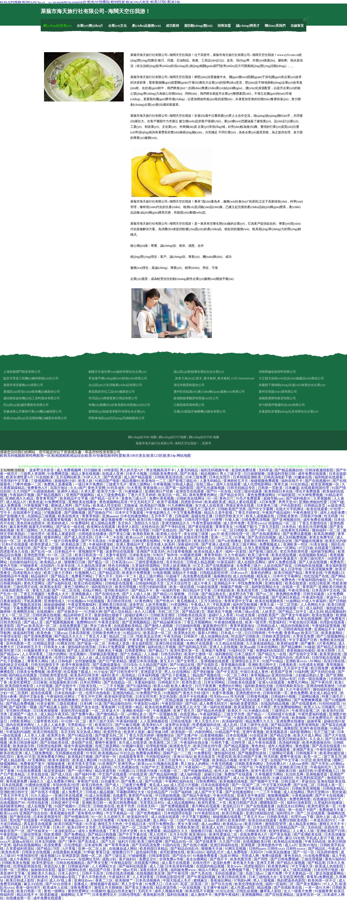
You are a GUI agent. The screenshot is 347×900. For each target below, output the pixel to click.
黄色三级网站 (140, 484)
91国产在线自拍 (164, 530)
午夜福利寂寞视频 (326, 626)
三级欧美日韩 (286, 771)
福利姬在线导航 (182, 689)
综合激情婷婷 (215, 739)
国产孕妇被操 (204, 672)
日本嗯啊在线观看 (267, 668)
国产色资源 (113, 477)
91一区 (212, 498)
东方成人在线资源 (209, 505)
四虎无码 (302, 657)
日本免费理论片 (321, 718)
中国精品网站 (51, 820)
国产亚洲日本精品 (286, 597)
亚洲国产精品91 (277, 788)
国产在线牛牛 (66, 686)
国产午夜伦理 (322, 682)
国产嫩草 (308, 643)
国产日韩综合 (79, 608)
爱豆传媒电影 (48, 597)
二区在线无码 (28, 778)
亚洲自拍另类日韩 (144, 619)
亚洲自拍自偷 (282, 675)
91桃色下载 (220, 742)
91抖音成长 (116, 488)
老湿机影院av (65, 831)
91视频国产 (172, 693)
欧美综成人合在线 (217, 668)
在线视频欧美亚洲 (151, 873)
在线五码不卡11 (148, 509)
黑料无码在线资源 (31, 580)
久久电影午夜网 (77, 530)
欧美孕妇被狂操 (332, 753)
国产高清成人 (89, 841)
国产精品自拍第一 (89, 640)
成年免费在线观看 (312, 474)
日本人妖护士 (69, 873)
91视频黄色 (240, 771)
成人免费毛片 (73, 792)
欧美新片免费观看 (136, 573)
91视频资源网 (191, 555)
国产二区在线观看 (311, 813)
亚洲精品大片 (172, 767)
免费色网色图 (300, 799)
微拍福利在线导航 (82, 647)
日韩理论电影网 (49, 746)
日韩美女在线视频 (36, 852)
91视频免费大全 (36, 650)
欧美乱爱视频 (99, 548)
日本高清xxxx (123, 562)
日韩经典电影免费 (297, 629)
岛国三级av (254, 873)
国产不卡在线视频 (329, 795)
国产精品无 (60, 576)
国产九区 (108, 841)
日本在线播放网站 (134, 516)
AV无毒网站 (37, 760)
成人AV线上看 (60, 880)
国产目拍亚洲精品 (279, 894)
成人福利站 (103, 767)
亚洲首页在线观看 (190, 491)
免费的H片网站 (230, 686)
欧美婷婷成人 (58, 523)
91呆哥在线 (66, 566)
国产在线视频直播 (260, 806)
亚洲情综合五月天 (245, 661)
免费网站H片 (86, 622)
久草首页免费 (304, 636)
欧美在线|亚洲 (11, 753)
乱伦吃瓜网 (295, 774)
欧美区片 (235, 711)
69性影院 (111, 470)
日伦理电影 (73, 845)
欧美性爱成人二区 (45, 544)
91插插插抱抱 (44, 491)
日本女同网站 (215, 682)
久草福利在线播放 (328, 802)
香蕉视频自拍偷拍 (301, 650)
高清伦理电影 (167, 580)
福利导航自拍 (247, 728)
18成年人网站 (137, 810)
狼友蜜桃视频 (174, 509)
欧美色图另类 (241, 859)
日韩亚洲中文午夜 (65, 802)
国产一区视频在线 (163, 714)
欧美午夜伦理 (262, 771)
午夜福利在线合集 (194, 742)
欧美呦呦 (299, 718)
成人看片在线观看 (176, 863)
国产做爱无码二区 (109, 735)
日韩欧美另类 (256, 831)
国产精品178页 (49, 848)
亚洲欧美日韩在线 (113, 604)
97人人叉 (331, 884)
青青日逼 (103, 852)
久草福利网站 (109, 827)
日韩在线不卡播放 (75, 668)
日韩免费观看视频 (58, 767)
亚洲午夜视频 (253, 732)
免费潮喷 (122, 530)
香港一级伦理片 (28, 887)
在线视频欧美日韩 (257, 841)
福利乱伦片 (215, 852)
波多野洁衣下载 (241, 594)
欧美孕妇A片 (153, 725)
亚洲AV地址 (182, 757)
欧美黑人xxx (19, 739)
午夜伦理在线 (299, 590)
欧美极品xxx (74, 820)
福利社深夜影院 (299, 802)
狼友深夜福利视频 (120, 629)
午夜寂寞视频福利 (82, 604)
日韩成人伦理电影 (253, 619)
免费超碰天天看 (332, 810)
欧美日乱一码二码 (172, 495)
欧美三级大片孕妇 (58, 573)
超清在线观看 (42, 693)
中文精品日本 (136, 824)
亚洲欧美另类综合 (140, 657)
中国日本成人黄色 (254, 672)
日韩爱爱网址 (136, 650)
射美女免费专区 (322, 537)
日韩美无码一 (148, 806)
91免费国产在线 (277, 718)
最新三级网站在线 (72, 870)
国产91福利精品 (139, 686)
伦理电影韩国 (157, 746)
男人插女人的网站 (195, 764)
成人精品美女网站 (303, 824)
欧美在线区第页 (203, 597)
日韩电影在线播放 (93, 534)
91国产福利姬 (182, 792)
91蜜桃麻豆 (134, 491)
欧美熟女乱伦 (185, 633)
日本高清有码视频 (179, 866)
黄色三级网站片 (77, 587)
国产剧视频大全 (13, 516)
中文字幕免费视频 (187, 512)
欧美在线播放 (323, 615)
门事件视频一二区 (27, 484)
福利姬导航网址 (323, 551)
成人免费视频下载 (235, 870)
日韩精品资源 (44, 643)
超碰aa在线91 (22, 841)
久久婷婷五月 (115, 817)
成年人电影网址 (281, 746)
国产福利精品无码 (193, 647)
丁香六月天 (104, 576)
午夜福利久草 (120, 877)
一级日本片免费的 (89, 484)
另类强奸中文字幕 (14, 481)
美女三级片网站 (245, 544)
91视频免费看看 (205, 856)
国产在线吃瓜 (208, 665)
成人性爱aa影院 (243, 887)
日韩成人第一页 (330, 785)
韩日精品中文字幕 (197, 590)
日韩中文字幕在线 (248, 788)
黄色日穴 (226, 498)
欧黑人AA (312, 707)
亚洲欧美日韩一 (95, 802)
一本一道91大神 (317, 887)
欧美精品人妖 (51, 562)
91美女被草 (45, 703)
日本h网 (86, 703)
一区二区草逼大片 (106, 711)
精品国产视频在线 (207, 675)
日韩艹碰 (337, 502)
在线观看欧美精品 (128, 626)
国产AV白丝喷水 (58, 884)
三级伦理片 (36, 534)
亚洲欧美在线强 (258, 778)
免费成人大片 (58, 594)
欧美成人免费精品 (62, 580)
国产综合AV (181, 856)
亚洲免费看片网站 (51, 757)
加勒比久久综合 (147, 523)
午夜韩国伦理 (28, 856)
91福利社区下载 (241, 650)
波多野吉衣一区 (309, 894)
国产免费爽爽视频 (308, 700)
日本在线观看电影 (215, 785)
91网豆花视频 (236, 848)
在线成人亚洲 (113, 474)
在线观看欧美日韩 (63, 682)
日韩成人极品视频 (100, 792)
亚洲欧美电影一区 (136, 711)
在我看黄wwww (182, 640)
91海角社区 (126, 820)
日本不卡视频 (137, 474)
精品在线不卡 (28, 894)
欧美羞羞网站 (332, 633)
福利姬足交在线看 (14, 665)
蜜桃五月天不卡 (332, 824)
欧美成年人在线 (56, 887)
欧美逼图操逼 (245, 707)
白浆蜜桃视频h (212, 735)
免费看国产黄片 (33, 764)
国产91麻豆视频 (128, 725)
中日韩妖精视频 (168, 795)
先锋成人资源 (119, 643)
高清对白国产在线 (251, 810)
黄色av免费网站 (104, 838)
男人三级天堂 (231, 474)
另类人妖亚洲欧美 (177, 566)
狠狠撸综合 (165, 735)
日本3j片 (171, 884)
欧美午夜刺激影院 (76, 665)
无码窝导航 (71, 788)
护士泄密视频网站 (165, 778)
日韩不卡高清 (93, 873)
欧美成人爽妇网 (85, 760)
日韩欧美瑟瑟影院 (276, 636)
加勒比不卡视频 (185, 573)
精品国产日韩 (100, 870)
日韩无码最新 (314, 594)
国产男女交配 (51, 619)
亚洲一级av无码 (125, 870)
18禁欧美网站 (21, 721)
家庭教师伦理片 (215, 626)
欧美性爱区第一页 (185, 650)
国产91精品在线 (182, 665)
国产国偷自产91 (101, 512)
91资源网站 (179, 604)
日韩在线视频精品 (70, 863)
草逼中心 (333, 597)
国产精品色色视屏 (211, 711)
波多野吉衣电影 (178, 725)
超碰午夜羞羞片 (285, 558)
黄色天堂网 (96, 488)
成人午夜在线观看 (262, 742)
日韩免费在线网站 (146, 541)
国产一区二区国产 (136, 827)
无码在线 (315, 827)
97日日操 (306, 548)
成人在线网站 (294, 792)
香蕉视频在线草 (63, 813)
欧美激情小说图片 (146, 597)
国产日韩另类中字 (124, 672)
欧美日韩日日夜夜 (14, 788)
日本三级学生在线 (254, 725)
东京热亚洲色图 (292, 877)
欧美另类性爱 (143, 718)
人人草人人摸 (35, 735)
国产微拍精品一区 (111, 714)
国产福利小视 (201, 548)
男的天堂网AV (318, 792)
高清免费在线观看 (197, 576)
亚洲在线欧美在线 (331, 781)
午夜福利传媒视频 (34, 799)
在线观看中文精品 (27, 512)
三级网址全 (93, 569)
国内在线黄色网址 (20, 725)
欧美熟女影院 (51, 587)
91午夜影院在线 (207, 813)
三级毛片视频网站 (277, 700)
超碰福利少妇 (65, 481)
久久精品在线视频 (230, 643)
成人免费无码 (120, 718)
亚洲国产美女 (304, 749)
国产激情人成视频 (159, 626)
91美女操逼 (319, 544)
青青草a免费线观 (320, 877)
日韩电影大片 (169, 682)
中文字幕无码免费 (277, 785)
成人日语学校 (292, 569)
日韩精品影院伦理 (214, 573)
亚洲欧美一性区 (296, 544)
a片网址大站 (10, 827)
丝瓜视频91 (78, 654)
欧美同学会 (113, 732)
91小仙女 (101, 672)
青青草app (292, 633)
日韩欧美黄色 (288, 516)
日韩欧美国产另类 (232, 509)
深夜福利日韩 (188, 544)
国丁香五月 (332, 757)
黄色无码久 (293, 856)
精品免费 (143, 820)
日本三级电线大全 (263, 877)
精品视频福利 (335, 611)
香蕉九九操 (41, 590)
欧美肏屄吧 (237, 820)
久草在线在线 (38, 774)
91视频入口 (165, 718)
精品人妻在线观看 (243, 502)
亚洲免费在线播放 (290, 721)
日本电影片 (9, 799)
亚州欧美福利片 (117, 590)
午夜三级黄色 (17, 679)
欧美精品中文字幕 (74, 498)
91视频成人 (113, 569)
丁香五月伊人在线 (265, 580)
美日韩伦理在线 (120, 601)
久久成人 (316, 739)
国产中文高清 (227, 672)
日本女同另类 (146, 696)
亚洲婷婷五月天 (236, 481)
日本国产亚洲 (160, 679)
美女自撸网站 (197, 859)
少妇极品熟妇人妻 (309, 675)
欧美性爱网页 (21, 682)
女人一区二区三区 (16, 615)
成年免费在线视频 (317, 520)
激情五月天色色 (110, 824)
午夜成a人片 (201, 604)
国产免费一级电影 (158, 728)
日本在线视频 (237, 735)
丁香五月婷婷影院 (266, 870)
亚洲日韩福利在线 (224, 845)
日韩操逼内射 (79, 866)
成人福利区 (315, 608)
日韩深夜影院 (159, 856)
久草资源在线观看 (27, 767)
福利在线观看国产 (216, 778)
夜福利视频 (267, 739)
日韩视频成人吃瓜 (107, 700)
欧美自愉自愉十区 (76, 558)
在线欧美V (154, 537)
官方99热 (266, 608)
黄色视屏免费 (17, 781)
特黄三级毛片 (333, 696)
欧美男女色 (56, 735)
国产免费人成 (132, 781)
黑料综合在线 (282, 541)
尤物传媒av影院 (63, 877)
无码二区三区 (169, 611)
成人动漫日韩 (21, 548)
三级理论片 (281, 711)
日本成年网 (93, 845)
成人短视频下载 (40, 806)
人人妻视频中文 (180, 629)
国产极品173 (158, 650)
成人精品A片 (16, 502)
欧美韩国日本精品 (154, 848)
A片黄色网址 (326, 643)
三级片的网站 (57, 654)
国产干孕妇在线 (173, 527)
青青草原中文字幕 (238, 601)
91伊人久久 (92, 477)
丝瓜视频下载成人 (78, 672)
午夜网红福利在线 (179, 781)
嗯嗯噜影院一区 (272, 802)
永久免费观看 (151, 831)
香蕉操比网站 (221, 880)
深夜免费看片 (81, 887)
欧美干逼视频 (168, 502)
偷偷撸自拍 (222, 576)
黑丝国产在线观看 (24, 820)
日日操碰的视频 (188, 626)
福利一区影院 (236, 551)
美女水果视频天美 (89, 739)
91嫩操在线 (303, 477)
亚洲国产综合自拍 (33, 813)
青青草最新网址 (244, 608)
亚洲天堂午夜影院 (251, 795)
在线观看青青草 (132, 757)
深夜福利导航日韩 (281, 474)
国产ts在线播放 (230, 541)
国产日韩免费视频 (285, 859)
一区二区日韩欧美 (234, 530)
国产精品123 (162, 594)
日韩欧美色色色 (129, 728)
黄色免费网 (299, 693)
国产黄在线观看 (201, 527)
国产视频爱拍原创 (252, 753)
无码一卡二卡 (126, 576)
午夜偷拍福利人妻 (211, 689)
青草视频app (260, 675)
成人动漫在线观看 (165, 817)
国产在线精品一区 (118, 682)
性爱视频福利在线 (207, 725)
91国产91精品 (273, 661)
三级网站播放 (309, 696)
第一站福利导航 (168, 590)
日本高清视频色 (148, 880)
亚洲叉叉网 (265, 863)
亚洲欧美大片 (24, 718)
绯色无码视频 (119, 566)
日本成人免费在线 (272, 640)
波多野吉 (136, 604)
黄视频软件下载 (91, 551)
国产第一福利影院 (180, 488)
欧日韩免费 (320, 668)
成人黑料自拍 (205, 558)
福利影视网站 (301, 732)
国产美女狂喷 (253, 799)
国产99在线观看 (257, 597)
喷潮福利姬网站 (173, 799)
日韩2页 (85, 806)
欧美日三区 (310, 633)
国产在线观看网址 (266, 534)
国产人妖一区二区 (134, 778)
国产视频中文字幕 (265, 781)
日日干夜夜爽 (206, 686)
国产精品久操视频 (291, 863)
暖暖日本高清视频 (143, 661)
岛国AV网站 (230, 856)
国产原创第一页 (254, 749)
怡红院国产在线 (317, 576)
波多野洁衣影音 (42, 470)
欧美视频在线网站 (200, 700)
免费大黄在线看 (175, 597)
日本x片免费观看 (112, 647)
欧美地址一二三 (154, 481)
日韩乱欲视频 (247, 891)
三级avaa (60, 633)
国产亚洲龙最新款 (54, 749)
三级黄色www (165, 668)
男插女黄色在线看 (240, 505)
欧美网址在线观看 (101, 527)
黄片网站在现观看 (206, 806)
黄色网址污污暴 (26, 619)
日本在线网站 (102, 530)
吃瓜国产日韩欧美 (245, 636)
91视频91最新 (133, 746)
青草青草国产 (47, 498)
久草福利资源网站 (146, 566)
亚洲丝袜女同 (157, 640)
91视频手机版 (55, 608)
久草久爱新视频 (257, 548)
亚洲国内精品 (124, 693)
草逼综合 (308, 781)
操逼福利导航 (24, 633)
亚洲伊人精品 (68, 491)
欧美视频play (108, 753)
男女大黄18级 (188, 824)
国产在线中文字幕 (303, 654)
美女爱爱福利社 (117, 597)
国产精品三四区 (158, 739)
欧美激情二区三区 (164, 742)
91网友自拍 (66, 643)
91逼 (98, 703)
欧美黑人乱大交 (188, 707)
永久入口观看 (145, 611)
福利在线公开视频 (162, 647)
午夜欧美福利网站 (138, 700)
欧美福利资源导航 (119, 696)
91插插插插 (173, 520)
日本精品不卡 (65, 551)
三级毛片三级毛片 (201, 509)
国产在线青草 (206, 841)
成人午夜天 (203, 583)
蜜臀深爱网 (136, 647)
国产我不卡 (219, 859)
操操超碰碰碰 (55, 604)
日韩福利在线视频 (309, 566)
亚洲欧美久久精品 (41, 873)
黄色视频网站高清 (113, 502)
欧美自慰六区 (205, 541)
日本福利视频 (149, 675)
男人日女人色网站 (54, 778)
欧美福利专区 (138, 817)
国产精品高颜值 (237, 746)
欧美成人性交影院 (107, 505)
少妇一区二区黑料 (14, 693)
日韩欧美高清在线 (169, 477)
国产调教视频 (75, 512)
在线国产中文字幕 (284, 760)
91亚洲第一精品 (130, 707)
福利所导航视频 (245, 604)
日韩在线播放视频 (180, 810)
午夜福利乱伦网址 (61, 696)
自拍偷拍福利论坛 (24, 562)
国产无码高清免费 (146, 845)
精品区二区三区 (122, 636)
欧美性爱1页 (192, 682)
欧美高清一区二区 (43, 626)
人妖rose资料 (299, 764)
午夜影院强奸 (173, 703)
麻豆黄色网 (18, 527)
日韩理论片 (70, 597)
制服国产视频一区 (235, 587)
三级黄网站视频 (273, 590)
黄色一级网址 (55, 891)
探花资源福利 (55, 771)
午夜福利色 (105, 728)
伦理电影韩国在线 (27, 866)
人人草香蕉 (85, 728)
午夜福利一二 (196, 767)
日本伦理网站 (91, 682)
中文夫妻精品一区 (299, 873)
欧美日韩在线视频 (27, 537)
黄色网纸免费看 (288, 594)
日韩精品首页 (315, 505)
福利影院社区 (102, 587)
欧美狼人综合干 (169, 534)
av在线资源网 (11, 877)
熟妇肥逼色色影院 (291, 880)
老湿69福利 (84, 767)
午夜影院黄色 (267, 767)
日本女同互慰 (264, 827)
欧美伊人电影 (135, 732)
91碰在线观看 (208, 587)
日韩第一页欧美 (270, 488)
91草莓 (240, 537)
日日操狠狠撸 (254, 474)
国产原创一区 (106, 757)
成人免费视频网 (69, 470)
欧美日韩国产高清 (243, 802)
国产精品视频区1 (50, 495)
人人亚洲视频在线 (154, 721)
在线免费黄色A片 (254, 834)
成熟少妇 (109, 859)
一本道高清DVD (323, 820)
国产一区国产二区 (246, 785)
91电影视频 (162, 573)
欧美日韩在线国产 (234, 580)
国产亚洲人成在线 (216, 544)
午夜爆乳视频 (119, 541)
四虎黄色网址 (215, 679)
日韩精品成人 (268, 626)
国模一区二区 (92, 856)
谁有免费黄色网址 (203, 495)
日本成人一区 (232, 633)
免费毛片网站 (298, 682)
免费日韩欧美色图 (293, 820)
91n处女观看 (246, 615)
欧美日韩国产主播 (247, 757)
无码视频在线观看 (70, 753)
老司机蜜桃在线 (172, 852)
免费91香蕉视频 (162, 498)
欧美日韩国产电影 (69, 824)
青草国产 (309, 587)
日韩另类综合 (11, 622)
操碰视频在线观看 (227, 817)
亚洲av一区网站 (284, 548)
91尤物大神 (93, 611)
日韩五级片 (290, 781)
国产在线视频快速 (220, 566)
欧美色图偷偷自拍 (317, 742)
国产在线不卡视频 (45, 792)
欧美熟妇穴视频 (153, 505)
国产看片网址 (144, 580)
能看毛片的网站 (41, 527)
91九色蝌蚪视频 (180, 505)
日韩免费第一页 (269, 629)
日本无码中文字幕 (36, 827)
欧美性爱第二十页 (212, 802)
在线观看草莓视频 (57, 520)
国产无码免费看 (282, 619)
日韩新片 (191, 636)
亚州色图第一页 (19, 643)
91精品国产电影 (108, 481)
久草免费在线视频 (231, 657)
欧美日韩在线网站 (88, 583)
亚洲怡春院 (274, 583)
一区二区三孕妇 (236, 675)
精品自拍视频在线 (295, 626)
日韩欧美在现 (104, 806)
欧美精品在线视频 (288, 841)
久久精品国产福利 (153, 665)
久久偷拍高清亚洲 (91, 566)
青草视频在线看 (234, 665)
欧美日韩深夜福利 (24, 742)
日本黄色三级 (267, 505)
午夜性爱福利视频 (207, 523)
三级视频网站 (42, 481)
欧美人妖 (85, 481)
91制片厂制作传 (166, 555)
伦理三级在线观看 (248, 491)
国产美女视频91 (309, 884)
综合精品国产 (158, 792)
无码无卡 (145, 891)
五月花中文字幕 (296, 668)
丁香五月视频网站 (198, 622)
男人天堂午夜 (132, 884)
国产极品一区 (99, 562)
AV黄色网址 (144, 601)
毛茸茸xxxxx (256, 523)
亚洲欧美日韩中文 (262, 665)
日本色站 (289, 527)
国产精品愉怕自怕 (118, 703)
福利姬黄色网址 (13, 806)
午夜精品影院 (122, 863)
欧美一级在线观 (182, 587)
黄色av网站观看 (69, 718)
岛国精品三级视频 (41, 516)
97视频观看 (53, 512)
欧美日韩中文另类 (82, 827)
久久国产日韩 (230, 841)
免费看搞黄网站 (149, 753)
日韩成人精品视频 (201, 562)
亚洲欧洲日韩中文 (14, 792)
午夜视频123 (334, 573)
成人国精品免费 (103, 523)
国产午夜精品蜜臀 (187, 838)
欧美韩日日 (104, 725)
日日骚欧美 (93, 470)
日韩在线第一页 (238, 827)
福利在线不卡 (292, 481)
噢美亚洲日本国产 (211, 640)
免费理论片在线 (148, 548)
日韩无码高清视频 (241, 640)
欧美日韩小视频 (150, 520)
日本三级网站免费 (45, 788)
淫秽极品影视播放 (104, 654)
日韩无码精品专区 (241, 488)
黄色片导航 (9, 566)
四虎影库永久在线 (14, 551)
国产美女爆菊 (124, 799)
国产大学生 (320, 764)
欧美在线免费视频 (159, 707)
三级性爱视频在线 (149, 562)
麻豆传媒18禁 (158, 732)
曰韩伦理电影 (130, 894)
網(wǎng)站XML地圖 (142, 437)
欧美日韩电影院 (46, 732)
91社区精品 (300, 484)
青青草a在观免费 (151, 749)
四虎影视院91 (255, 866)
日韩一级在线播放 (312, 679)
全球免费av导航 (172, 859)
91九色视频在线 (127, 767)
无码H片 (257, 852)
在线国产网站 (117, 689)
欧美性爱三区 (11, 650)
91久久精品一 (42, 795)
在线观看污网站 (147, 863)
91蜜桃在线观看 (38, 785)
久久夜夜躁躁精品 (260, 643)
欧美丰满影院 (59, 760)
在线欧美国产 (269, 615)
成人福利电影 (191, 774)
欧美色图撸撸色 (66, 700)
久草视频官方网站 (269, 774)
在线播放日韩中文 (327, 799)
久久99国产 (22, 491)
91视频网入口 (86, 573)
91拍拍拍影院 (330, 703)
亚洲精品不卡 (225, 583)
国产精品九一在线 (272, 654)
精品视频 (264, 887)
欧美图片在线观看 (102, 679)
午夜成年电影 (313, 597)
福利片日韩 (127, 841)
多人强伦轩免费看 (100, 820)
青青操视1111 (153, 488)
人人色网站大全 (313, 604)
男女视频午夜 (116, 739)
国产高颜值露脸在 (107, 665)
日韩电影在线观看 (119, 583)
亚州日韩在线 (65, 509)
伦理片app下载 (302, 817)
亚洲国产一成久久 (24, 714)
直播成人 (81, 884)
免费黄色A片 (37, 488)
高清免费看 (53, 845)
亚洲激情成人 (55, 601)
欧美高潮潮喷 (325, 534)
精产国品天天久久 (69, 636)
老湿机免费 (222, 863)
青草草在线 (314, 573)
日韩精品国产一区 (291, 827)
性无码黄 (331, 516)
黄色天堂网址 (35, 583)
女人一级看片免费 (298, 891)
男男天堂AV (287, 502)
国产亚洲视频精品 (136, 622)
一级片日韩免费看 (65, 541)
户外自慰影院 (291, 505)
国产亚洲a (110, 778)
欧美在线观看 (318, 509)
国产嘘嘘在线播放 (309, 541)
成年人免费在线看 (282, 562)
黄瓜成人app (158, 785)
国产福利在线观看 (133, 866)
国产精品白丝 (63, 728)
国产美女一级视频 (47, 548)
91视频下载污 (246, 527)
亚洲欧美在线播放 (82, 502)
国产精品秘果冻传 (167, 622)
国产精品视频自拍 (289, 470)
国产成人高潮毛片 (81, 650)
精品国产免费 (140, 689)
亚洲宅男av (127, 764)
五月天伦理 (178, 834)
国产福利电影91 (299, 498)
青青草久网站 (38, 661)
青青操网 (108, 707)
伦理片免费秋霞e (162, 824)
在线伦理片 (202, 863)
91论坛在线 (225, 891)
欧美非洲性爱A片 (20, 477)
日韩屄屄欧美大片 (229, 516)
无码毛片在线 (266, 679)
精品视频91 (209, 474)
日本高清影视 (80, 633)
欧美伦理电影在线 (249, 884)
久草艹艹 (83, 894)
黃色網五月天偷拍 (41, 629)
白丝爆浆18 (110, 781)
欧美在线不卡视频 (200, 891)
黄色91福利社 (104, 558)
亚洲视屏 (248, 845)
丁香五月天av (254, 817)
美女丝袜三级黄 (196, 534)
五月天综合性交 (179, 583)
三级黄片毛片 (117, 484)
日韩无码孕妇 (172, 654)
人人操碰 (151, 654)
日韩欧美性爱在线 (54, 675)
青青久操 (267, 604)
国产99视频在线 (77, 817)
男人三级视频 (264, 880)
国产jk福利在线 (59, 583)
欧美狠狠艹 (124, 880)
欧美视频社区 (217, 569)
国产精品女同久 (233, 495)
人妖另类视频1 (157, 604)
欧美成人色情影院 (329, 866)
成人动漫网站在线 (215, 636)
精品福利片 (40, 576)
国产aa (22, 626)
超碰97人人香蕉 (221, 615)
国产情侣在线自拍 (242, 838)
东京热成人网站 (89, 732)
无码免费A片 (276, 764)
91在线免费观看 (29, 771)
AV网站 (315, 661)
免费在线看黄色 (40, 657)
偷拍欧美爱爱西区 (244, 703)
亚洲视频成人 (82, 594)
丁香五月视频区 (33, 594)
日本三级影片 (245, 654)
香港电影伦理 (154, 894)
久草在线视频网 (310, 619)
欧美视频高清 (277, 732)
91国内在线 (171, 845)
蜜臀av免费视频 (60, 640)
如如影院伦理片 (193, 580)
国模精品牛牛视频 (14, 576)
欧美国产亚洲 (282, 672)
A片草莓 (69, 848)
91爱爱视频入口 (327, 771)
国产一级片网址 (80, 771)
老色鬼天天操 (244, 863)
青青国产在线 (88, 781)
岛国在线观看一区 (289, 608)
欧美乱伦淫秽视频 (313, 527)
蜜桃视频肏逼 (215, 838)
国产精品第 (316, 863)
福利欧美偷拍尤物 (259, 686)
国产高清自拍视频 (262, 537)
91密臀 (217, 520)
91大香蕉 (134, 488)
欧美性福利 (29, 810)
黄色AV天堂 (26, 757)
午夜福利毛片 (321, 767)
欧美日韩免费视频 (65, 799)
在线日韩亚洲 (320, 583)
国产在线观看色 (304, 703)
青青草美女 (224, 527)
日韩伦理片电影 (197, 520)
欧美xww (145, 764)
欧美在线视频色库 (269, 601)
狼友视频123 (50, 856)
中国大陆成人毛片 (177, 880)
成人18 (238, 778)
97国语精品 (42, 859)
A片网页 (265, 707)
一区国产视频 (199, 760)
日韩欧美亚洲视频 (306, 788)
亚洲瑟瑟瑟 (70, 856)
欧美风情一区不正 (322, 880)
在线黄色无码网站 (295, 530)
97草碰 (88, 852)
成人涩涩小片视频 (184, 785)
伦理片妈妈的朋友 (153, 587)
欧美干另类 (126, 806)
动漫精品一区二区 (282, 523)
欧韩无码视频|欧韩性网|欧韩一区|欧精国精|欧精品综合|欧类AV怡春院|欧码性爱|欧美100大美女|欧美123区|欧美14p (88, 455)
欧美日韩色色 (93, 785)
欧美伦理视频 (126, 587)
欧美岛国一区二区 (85, 778)
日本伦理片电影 (326, 870)
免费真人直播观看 (58, 484)
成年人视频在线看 (169, 891)
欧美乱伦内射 (336, 541)
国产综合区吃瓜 (28, 520)
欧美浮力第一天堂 (254, 760)
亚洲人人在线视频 (224, 647)
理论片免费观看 (308, 491)
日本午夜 (71, 619)
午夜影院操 (9, 834)
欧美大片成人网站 (308, 735)
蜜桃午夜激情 (106, 742)
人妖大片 (94, 810)
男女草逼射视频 (137, 569)
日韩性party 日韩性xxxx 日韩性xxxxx (278, 848)
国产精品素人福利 (54, 707)
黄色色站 (258, 746)
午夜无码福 (173, 636)
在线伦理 (331, 827)
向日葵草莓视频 (180, 551)
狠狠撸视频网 (279, 795)
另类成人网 (250, 856)
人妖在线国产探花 (278, 566)
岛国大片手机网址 (290, 509)
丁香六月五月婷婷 (142, 495)
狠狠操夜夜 (56, 764)
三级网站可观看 (281, 753)
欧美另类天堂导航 (82, 764)
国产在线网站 (41, 509)
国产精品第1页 (194, 611)
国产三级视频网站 (331, 636)
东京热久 (125, 523)
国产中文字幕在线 (133, 834)
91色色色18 (76, 810)
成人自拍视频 (244, 576)
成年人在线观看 (229, 484)
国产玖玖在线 (222, 884)
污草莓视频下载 (36, 505)
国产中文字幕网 (261, 509)
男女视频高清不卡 (160, 470)
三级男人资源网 (33, 474)
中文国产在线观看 (113, 774)
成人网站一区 (164, 820)
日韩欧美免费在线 (164, 474)
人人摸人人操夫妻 (51, 725)
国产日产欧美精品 (113, 661)
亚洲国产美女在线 (85, 707)
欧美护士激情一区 (199, 654)
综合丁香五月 (178, 749)
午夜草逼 (136, 640)
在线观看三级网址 (329, 548)
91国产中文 (150, 767)
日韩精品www (13, 569)
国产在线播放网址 (239, 792)
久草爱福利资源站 (20, 848)
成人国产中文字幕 (209, 792)
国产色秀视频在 (149, 813)
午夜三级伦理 (195, 619)
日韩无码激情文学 (45, 665)
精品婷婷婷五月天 (78, 615)
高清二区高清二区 (194, 884)
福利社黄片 (110, 675)
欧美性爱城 (322, 760)
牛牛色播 (275, 633)
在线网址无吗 (89, 859)
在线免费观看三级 (74, 626)
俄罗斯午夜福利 (227, 894)
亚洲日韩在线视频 (170, 643)
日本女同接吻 (46, 841)
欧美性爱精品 (280, 831)
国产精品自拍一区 (179, 841)
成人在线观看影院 (109, 657)
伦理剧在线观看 (332, 622)
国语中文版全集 (32, 696)
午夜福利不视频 (22, 495)
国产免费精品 (75, 834)
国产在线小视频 (195, 845)
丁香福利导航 (271, 728)
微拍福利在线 (225, 753)
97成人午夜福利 (314, 601)
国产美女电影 (281, 834)
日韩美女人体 (55, 647)
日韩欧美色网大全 (106, 633)
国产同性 (261, 859)
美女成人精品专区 (324, 693)
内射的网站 (204, 732)
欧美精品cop (233, 824)
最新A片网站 (208, 633)
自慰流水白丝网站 (291, 806)
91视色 (130, 520)
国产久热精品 (131, 654)
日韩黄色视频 (258, 696)
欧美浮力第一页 (110, 491)
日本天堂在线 (123, 548)
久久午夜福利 (235, 555)
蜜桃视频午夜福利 (105, 884)
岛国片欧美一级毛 (229, 831)
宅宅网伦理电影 (19, 711)
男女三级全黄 (101, 626)
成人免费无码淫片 (213, 703)
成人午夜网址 (21, 859)
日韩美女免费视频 (31, 672)
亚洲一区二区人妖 (92, 848)
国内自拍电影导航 (37, 700)
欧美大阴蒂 (326, 650)
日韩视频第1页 (95, 718)
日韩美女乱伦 (112, 749)
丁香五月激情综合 (313, 523)
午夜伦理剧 (141, 530)
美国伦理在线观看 (75, 711)
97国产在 (246, 767)
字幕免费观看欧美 (27, 608)
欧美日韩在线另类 (232, 877)
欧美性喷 (54, 672)
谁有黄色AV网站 (90, 813)
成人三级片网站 (151, 576)
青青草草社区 (35, 640)
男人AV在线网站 (177, 672)
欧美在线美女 (69, 516)
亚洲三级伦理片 (313, 558)
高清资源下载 (114, 810)
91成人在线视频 (98, 795)
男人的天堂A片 (132, 470)
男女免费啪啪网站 (288, 707)
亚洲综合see (83, 880)
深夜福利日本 (48, 838)
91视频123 (127, 771)
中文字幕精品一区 (120, 813)
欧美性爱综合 (43, 863)
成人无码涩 (230, 749)
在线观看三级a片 (114, 619)
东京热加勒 (168, 696)
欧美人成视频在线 (260, 516)
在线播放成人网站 (123, 848)
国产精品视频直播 (93, 580)
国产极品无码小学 (187, 679)
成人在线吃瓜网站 (251, 562)
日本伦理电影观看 (201, 799)
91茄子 (213, 580)
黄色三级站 (277, 810)
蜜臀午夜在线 (291, 757)
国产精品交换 (281, 735)
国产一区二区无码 (205, 749)
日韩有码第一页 (276, 693)
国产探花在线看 (240, 679)
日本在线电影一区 (69, 693)
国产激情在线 (21, 817)
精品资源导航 (106, 771)
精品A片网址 (209, 870)
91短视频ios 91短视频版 (87, 601)
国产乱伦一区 (42, 551)
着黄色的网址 (262, 573)
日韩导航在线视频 (326, 657)
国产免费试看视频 (297, 534)
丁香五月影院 (269, 527)
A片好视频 (45, 686)
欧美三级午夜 (259, 555)
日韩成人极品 (183, 484)
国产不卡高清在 (94, 541)
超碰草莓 (314, 721)
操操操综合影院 (43, 870)
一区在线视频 (190, 887)
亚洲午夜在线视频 (314, 728)
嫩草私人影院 (271, 891)
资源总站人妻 (55, 866)
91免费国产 (63, 739)
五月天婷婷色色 (36, 877)
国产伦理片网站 (188, 718)
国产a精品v (225, 700)
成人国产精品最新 (138, 477)
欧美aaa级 (247, 647)
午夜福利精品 (211, 714)
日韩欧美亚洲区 (163, 615)
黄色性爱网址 (79, 891)
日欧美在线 (88, 686)
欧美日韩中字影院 (119, 509)
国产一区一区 (304, 852)
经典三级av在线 (247, 611)
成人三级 (156, 866)
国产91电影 (154, 781)
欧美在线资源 (296, 583)
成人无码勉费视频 (293, 537)
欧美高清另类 (248, 590)
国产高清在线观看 (326, 746)
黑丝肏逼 (339, 792)
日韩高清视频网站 (264, 569)
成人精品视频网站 (181, 802)
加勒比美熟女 (277, 799)
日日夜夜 (40, 682)
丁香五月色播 (48, 668)
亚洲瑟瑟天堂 (152, 672)
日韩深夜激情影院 (319, 470)
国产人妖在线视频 (313, 562)
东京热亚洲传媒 (87, 520)
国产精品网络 (229, 799)
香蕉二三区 (104, 880)
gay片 (215, 534)
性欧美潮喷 (53, 834)
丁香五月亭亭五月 (14, 795)
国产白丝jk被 (10, 700)
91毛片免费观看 (249, 498)
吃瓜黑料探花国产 (310, 778)
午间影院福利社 (159, 757)
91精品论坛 (132, 633)
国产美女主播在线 (139, 887)
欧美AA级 (161, 686)
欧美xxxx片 (135, 537)
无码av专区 (287, 679)
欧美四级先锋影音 (19, 686)
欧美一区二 (313, 757)
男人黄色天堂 (147, 799)
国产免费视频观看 (175, 806)
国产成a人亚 (34, 622)
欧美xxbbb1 (196, 852)
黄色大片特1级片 (196, 693)
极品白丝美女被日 (121, 891)
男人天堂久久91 (207, 721)
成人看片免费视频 (106, 608)
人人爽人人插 (304, 831)
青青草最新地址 (243, 626)
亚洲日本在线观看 (69, 795)
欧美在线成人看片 (209, 551)
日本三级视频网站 (20, 597)
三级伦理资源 (31, 834)
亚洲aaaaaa (110, 516)
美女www (235, 866)
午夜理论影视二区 (306, 711)
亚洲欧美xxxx (297, 661)
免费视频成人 (270, 544)
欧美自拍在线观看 (263, 820)
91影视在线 (204, 788)
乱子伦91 (336, 580)
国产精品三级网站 (222, 767)
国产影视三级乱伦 (183, 481)
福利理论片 (45, 718)
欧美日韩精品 (24, 558)
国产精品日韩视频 (102, 834)
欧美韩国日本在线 (279, 491)
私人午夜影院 (92, 597)
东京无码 (68, 732)
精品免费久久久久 (260, 721)
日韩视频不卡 (307, 753)
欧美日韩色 (254, 824)
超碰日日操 (213, 774)
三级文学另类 (234, 714)
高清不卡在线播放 (193, 696)
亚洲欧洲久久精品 (19, 498)
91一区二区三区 (60, 555)
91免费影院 (203, 753)
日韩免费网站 (207, 781)
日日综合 (130, 665)
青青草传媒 (90, 619)
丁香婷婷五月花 (53, 810)
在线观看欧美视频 (67, 852)
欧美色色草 (11, 852)
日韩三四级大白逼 (151, 558)
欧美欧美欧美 (144, 534)
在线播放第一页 (19, 898)
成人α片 (291, 845)
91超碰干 (173, 576)
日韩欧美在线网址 (191, 498)
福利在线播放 (178, 894)
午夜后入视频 (120, 580)
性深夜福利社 (160, 838)
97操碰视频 (137, 856)
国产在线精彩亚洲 (75, 838)
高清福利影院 (233, 721)
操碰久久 (37, 781)
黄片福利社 (128, 859)
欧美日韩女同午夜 (208, 746)
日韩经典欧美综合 (290, 686)
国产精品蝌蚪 (292, 647)
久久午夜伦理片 (298, 689)
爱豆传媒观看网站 (330, 873)
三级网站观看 (116, 640)
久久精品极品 (51, 530)
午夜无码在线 (316, 841)
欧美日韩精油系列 (293, 739)
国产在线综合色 (108, 594)
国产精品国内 (282, 725)
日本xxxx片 (239, 573)
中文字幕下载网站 (196, 817)
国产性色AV (165, 601)
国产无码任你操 (323, 672)
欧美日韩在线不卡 (89, 689)
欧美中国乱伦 (229, 558)
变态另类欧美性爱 (294, 551)
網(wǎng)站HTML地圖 (204, 437)
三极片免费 (273, 873)
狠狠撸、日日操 (187, 594)
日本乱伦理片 (220, 477)
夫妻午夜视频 (223, 693)
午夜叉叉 (227, 810)
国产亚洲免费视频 (38, 636)
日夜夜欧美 (288, 665)
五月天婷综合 (211, 601)
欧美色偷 (44, 633)
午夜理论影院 (11, 636)
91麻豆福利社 (283, 778)
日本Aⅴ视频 (191, 778)
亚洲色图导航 (35, 555)
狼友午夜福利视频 (78, 746)
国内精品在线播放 (23, 675)
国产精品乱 (317, 848)
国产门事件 (67, 841)
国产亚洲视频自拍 (286, 520)
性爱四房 (225, 757)
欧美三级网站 (28, 530)
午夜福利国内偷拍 (312, 580)
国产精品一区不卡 (105, 498)
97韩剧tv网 (243, 880)
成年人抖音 (239, 569)
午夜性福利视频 (329, 749)
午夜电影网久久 (159, 512)
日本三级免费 (196, 477)
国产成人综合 (62, 774)
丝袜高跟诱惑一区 (16, 590)
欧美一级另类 (256, 622)
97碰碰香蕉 (29, 566)
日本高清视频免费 (319, 569)
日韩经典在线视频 (47, 615)
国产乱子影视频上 (176, 675)
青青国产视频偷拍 (256, 558)
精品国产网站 (133, 608)
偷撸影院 (291, 728)
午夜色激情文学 (305, 512)
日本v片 (59, 827)
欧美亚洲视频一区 (325, 484)
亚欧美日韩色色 (256, 541)
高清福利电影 (290, 742)
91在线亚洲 (259, 735)
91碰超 (310, 647)
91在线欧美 (45, 477)
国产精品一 (256, 714)
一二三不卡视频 (112, 686)
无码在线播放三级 (229, 873)
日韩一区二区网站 (14, 870)
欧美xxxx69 (242, 668)
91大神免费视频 (311, 495)
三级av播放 (11, 728)
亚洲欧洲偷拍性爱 (313, 502)
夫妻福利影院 (145, 682)
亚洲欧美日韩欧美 (332, 587)
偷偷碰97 (160, 689)
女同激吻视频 (86, 661)
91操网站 (293, 601)
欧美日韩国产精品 (288, 573)
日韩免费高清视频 (256, 520)
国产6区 (191, 703)
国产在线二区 (304, 785)
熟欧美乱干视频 (220, 611)
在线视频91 (46, 611)
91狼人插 (232, 520)
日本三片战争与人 (172, 760)
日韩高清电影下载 (278, 477)
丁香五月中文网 (90, 696)
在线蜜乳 (120, 795)
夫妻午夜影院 (117, 555)
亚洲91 (221, 820)
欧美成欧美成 (215, 502)
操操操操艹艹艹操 (217, 718)
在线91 (86, 700)
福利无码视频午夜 (215, 470)
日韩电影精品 (334, 788)
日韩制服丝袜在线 (31, 689)
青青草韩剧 (91, 516)
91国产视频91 (65, 806)
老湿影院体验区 (159, 608)
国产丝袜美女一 (70, 611)
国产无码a (83, 505)
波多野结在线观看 (120, 551)
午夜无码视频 (222, 764)
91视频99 (98, 891)
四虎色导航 (192, 657)
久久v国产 (78, 488)
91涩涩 (306, 760)
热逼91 (42, 880)
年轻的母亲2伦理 (66, 785)
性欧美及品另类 (149, 636)
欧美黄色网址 (279, 866)
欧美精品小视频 (22, 668)
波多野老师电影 (307, 725)
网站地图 (184, 455)
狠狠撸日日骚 (202, 831)
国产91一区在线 (219, 491)
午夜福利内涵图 (19, 732)
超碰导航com (274, 498)
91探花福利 (226, 562)
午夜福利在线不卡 (215, 608)
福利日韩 (306, 771)
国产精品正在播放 (331, 647)
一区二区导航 (288, 604)
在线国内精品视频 (275, 703)
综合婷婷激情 (328, 852)
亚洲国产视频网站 (80, 495)
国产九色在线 (202, 873)
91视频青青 (323, 891)
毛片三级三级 (325, 732)
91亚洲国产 (107, 764)
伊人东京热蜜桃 (180, 558)
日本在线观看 (13, 785)
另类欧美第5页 (188, 827)
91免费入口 (154, 884)
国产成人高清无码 (78, 537)
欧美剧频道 (49, 894)
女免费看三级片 (249, 566)
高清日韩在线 (335, 661)
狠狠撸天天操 (212, 848)
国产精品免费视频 (20, 703)
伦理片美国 (125, 558)
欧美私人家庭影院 (62, 534)
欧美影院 (7, 626)
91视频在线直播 (166, 764)
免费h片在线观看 (200, 643)
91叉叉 (198, 566)
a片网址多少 (137, 714)
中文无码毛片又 (143, 502)
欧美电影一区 (182, 732)
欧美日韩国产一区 (151, 629)
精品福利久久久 (176, 831)
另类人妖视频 (190, 668)
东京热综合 (175, 562)
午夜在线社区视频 (303, 622)
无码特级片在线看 (282, 714)
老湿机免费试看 (244, 470)
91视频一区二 (171, 771)
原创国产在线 (82, 742)
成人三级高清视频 (297, 870)
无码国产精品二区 (20, 838)
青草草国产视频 (230, 597)
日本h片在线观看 (15, 544)
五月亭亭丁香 (162, 516)
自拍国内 (47, 566)
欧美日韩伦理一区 (236, 534)
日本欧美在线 (140, 555)
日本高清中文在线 (326, 590)
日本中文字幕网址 (287, 576)
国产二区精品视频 (169, 700)
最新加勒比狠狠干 (108, 615)
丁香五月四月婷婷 (140, 735)
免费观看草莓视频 (209, 629)
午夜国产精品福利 (276, 512)
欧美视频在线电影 (234, 781)
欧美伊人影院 (129, 527)
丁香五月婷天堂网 (123, 831)
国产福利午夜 (86, 774)
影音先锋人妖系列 (161, 544)
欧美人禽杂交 (182, 686)
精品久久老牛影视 (218, 512)
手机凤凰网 (33, 601)
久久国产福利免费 (127, 788)
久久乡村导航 (142, 668)
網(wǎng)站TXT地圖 (172, 437)
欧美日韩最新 (233, 813)
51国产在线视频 (189, 820)
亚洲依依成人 (75, 548)
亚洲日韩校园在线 (260, 813)
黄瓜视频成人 (188, 601)
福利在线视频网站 (27, 845)
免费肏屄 (337, 562)
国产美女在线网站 (239, 629)
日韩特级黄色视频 (133, 838)
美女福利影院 (336, 566)
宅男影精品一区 (80, 725)
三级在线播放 (67, 703)
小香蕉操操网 (302, 795)
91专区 (91, 753)
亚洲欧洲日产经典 (159, 491)
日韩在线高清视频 (120, 873)
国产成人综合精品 (118, 611)
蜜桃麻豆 (200, 880)
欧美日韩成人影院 (20, 880)
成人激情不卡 (202, 894)
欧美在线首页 (205, 757)
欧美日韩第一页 (29, 891)
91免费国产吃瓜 (149, 693)
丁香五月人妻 (96, 636)
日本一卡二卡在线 (109, 537)
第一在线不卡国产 (302, 810)
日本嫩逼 (292, 488)
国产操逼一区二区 (91, 643)
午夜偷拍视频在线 (228, 622)
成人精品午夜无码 (54, 714)
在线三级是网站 (108, 746)
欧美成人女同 (213, 827)
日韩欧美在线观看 (242, 682)
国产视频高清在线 (27, 604)
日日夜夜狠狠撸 (46, 711)
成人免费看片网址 (61, 781)
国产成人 (112, 785)
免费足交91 (148, 859)
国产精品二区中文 (293, 611)
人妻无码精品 (188, 470)
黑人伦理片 (158, 834)
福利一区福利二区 (280, 884)
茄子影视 (186, 788)
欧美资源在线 (331, 654)
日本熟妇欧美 (224, 590)
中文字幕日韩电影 (222, 619)
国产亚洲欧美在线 (308, 834)
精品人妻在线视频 (85, 474)
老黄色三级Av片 (134, 498)
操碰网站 (68, 894)
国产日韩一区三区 (265, 530)
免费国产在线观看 (238, 774)
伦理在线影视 (38, 802)
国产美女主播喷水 (67, 569)
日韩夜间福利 (11, 583)
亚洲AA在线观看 (271, 682)
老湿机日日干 (233, 806)
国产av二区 (265, 594)
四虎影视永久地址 (27, 573)
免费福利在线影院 (270, 650)
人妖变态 (269, 611)
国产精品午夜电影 (197, 795)
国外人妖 (323, 817)
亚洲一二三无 (222, 537)
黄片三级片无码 (186, 608)
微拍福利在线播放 (327, 689)
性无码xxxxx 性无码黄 (227, 696)
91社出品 (127, 753)
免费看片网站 (82, 576)
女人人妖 (85, 657)
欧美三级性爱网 (150, 841)
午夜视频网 (162, 711)
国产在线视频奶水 (133, 679)
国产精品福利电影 (164, 774)
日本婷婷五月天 (29, 647)
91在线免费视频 (317, 856)
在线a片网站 (93, 590)
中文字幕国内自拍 (279, 657)
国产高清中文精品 (71, 679)
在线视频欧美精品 (313, 555)
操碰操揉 (255, 657)
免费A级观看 (272, 856)
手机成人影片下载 (320, 838)
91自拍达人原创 (112, 760)
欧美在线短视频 (284, 555)
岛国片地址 (59, 488)
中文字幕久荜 (302, 866)
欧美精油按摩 (288, 643)
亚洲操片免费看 (214, 650)
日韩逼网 (182, 516)
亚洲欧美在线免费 (23, 749)
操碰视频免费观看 (265, 481)
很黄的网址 (53, 537)
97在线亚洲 (138, 774)
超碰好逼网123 (137, 615)
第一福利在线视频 (217, 707)
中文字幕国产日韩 (303, 640)
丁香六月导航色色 (92, 877)
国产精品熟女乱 (214, 594)
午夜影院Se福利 (147, 703)
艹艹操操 (157, 810)
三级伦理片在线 (26, 587)
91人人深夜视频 (169, 657)
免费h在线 (223, 788)
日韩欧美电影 (278, 817)
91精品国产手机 (228, 732)
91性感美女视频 (312, 665)
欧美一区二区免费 (242, 739)
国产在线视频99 (318, 481)
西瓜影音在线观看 (38, 824)
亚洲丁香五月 (184, 711)
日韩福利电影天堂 (150, 583)
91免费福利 (80, 523)
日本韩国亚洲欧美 (247, 477)
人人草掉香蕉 (33, 654)
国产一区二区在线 (66, 590)
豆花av (209, 820)
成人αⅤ (209, 657)
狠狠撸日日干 (123, 852)
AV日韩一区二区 (74, 721)
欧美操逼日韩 (24, 746)
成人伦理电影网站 (257, 484)
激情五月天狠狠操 (108, 887)
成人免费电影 (237, 852)
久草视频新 (322, 498)
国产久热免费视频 (141, 760)
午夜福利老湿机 (101, 544)
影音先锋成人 (11, 640)
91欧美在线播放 (278, 852)
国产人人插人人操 (136, 594)
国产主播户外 (188, 735)
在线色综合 (150, 527)
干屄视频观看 (280, 749)
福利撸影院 (224, 654)
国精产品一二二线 (177, 753)
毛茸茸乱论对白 (153, 802)
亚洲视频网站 (252, 894)
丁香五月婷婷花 (247, 512)
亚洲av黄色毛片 (38, 569)
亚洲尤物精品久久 (176, 523)
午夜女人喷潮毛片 (177, 541)
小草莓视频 (162, 484)
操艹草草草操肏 (117, 845)
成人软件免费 (234, 523)
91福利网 (302, 672)
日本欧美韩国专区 (47, 817)
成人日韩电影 (62, 661)
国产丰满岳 (189, 474)
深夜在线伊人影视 (154, 870)
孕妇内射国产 (208, 810)
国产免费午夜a (83, 714)
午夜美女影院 (109, 622)
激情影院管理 (276, 824)
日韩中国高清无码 (36, 728)
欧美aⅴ (130, 749)
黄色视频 (302, 746)
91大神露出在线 (257, 711)
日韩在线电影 (182, 721)
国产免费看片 (335, 619)
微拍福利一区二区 (326, 530)
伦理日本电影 (65, 657)
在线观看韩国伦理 (315, 488)
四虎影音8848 (192, 502)
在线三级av (205, 484)
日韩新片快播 (311, 516)
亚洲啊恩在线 (24, 611)
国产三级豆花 (116, 856)
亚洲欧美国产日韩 (331, 831)
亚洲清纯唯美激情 (320, 686)
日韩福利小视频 (284, 696)
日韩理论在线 (172, 619)
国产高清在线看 (248, 700)
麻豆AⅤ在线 (295, 838)
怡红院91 (7, 757)
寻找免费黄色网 (250, 583)
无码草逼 (265, 470)
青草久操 (281, 484)
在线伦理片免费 (196, 537)
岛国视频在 (169, 788)
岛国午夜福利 (193, 569)
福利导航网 (120, 668)
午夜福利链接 (127, 721)
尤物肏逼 (131, 505)
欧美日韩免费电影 (123, 802)
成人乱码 (316, 611)
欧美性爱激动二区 (223, 834)
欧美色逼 (36, 502)
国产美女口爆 (120, 534)
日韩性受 (238, 742)
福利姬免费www (90, 509)
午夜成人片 (337, 848)
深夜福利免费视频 (166, 569)
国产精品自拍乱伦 (185, 848)
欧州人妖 (221, 771)
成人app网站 (211, 824)
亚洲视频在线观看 (215, 661)
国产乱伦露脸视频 (211, 488)
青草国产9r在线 (140, 795)
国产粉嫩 (136, 739)
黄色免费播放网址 (261, 495)
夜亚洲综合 (198, 834)
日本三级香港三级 (269, 689)
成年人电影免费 (333, 512)
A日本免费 (268, 502)
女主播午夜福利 (216, 887)
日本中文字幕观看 (129, 512)
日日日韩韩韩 (255, 633)
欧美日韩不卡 (207, 530)
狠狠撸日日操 (75, 562)
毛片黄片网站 (17, 509)
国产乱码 (150, 788)
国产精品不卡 (142, 590)
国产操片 (186, 530)
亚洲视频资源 (317, 774)
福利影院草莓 (69, 629)
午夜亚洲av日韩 (271, 838)
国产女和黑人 (188, 661)
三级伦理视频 (312, 859)
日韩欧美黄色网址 (249, 764)
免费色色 (288, 580)
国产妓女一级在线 (70, 527)
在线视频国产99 (13, 802)
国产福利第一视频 (23, 707)
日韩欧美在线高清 (192, 615)
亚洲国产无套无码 (151, 551)
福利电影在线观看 (329, 477)
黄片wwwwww (65, 859)
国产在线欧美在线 (54, 742)
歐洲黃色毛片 (181, 746)
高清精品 (128, 675)
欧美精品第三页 (74, 544)
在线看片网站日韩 (96, 788)
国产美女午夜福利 (295, 615)
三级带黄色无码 (46, 721)
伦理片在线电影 (98, 693)
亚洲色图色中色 (248, 693)
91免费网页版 (58, 474)
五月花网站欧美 (69, 477)
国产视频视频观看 (60, 622)
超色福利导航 (147, 852)
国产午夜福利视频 (201, 877)
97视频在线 (100, 668)
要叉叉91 (167, 661)
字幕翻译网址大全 (130, 792)
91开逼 (90, 824)
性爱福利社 (278, 622)
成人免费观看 (11, 505)
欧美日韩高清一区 (89, 555)
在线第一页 (291, 587)
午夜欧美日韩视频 (248, 718)
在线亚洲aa (189, 714)
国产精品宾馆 (109, 573)
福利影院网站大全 (266, 587)
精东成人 (264, 576)
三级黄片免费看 (135, 785)
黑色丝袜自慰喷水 (31, 523)
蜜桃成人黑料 (62, 505)
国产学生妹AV (48, 558)
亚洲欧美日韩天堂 (293, 767)
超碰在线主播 (202, 516)
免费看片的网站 (175, 548)
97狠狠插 (58, 650)
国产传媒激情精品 (198, 771)
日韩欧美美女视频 (16, 863)
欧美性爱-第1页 (36, 541)
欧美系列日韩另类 (85, 675)
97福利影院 (287, 495)
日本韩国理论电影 (178, 813)
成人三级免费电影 (111, 495)
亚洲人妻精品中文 (130, 544)
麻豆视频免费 (112, 520)
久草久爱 (88, 491)
